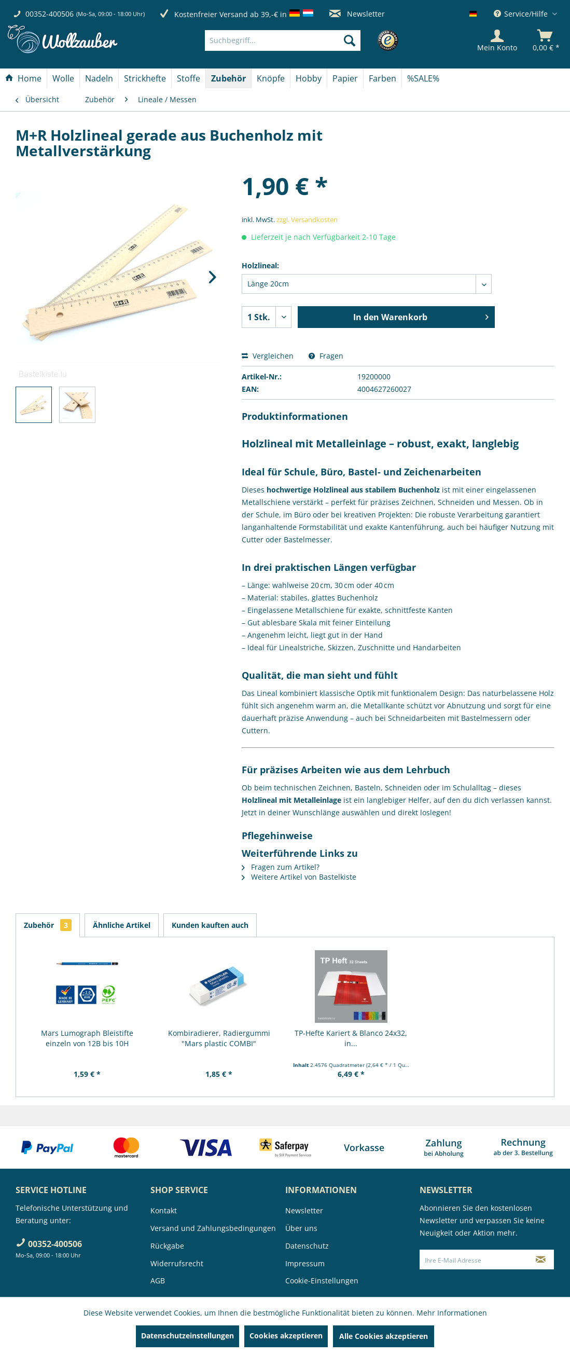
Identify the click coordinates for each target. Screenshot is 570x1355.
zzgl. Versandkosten (307, 219)
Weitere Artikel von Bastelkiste (299, 877)
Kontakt (163, 1210)
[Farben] (382, 78)
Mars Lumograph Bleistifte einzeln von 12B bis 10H (87, 1038)
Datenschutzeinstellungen (187, 1335)
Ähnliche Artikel (121, 925)
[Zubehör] (228, 78)
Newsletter (357, 14)
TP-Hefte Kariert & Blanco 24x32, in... (351, 1038)
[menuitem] (298, 40)
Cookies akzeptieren (286, 1335)
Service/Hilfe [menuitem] (522, 14)
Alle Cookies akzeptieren (383, 1336)
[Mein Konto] (497, 40)
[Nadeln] (99, 78)
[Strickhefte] (145, 78)
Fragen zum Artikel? (280, 867)
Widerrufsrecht (176, 1263)
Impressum (305, 1263)
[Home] (23, 78)
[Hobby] (308, 78)
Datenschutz (307, 1246)
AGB (157, 1280)
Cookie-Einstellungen (321, 1280)
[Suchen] (349, 40)
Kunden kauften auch (210, 925)
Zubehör (48, 925)
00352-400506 (49, 14)
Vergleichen (268, 356)
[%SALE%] (423, 78)
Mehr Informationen (451, 1313)
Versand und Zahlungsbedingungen (213, 1228)
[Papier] (345, 78)
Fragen (326, 356)
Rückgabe (167, 1246)
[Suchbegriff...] (282, 40)
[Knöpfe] (271, 78)
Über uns (301, 1228)
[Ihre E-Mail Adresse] (473, 1259)
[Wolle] (63, 78)
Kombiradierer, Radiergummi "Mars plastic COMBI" (219, 1038)
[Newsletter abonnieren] (540, 1259)
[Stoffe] (188, 78)
